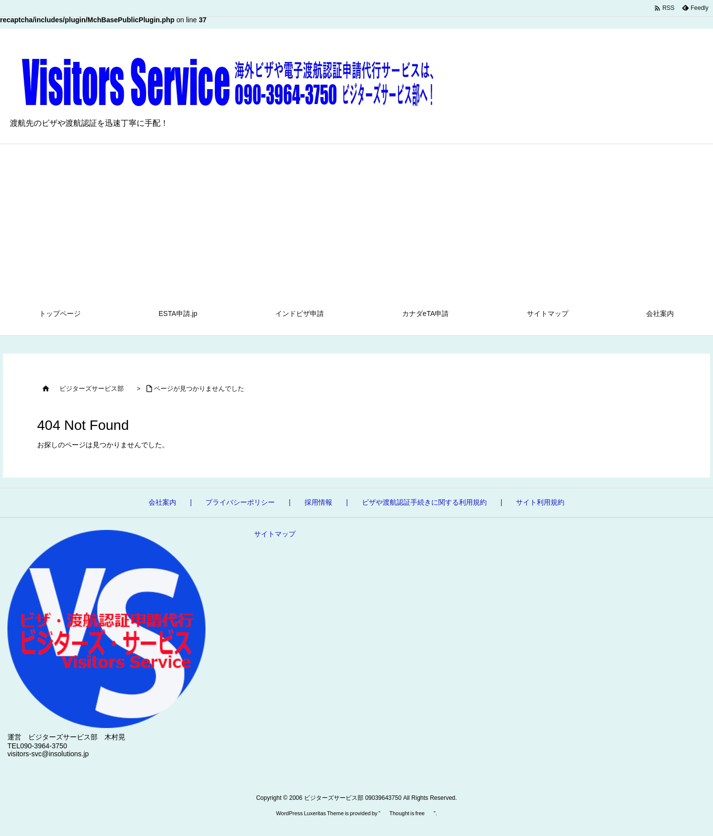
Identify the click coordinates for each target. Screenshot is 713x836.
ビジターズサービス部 (91, 388)
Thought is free (406, 813)
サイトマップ (275, 534)
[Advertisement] (356, 218)
